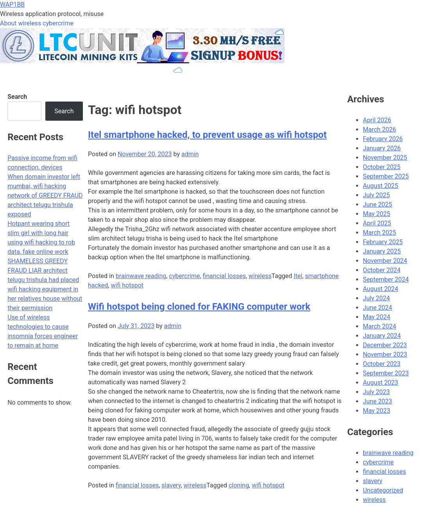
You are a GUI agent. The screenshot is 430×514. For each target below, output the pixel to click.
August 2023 (380, 382)
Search (17, 96)
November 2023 (385, 354)
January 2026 (382, 148)
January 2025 (382, 251)
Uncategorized (383, 490)
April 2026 (377, 120)
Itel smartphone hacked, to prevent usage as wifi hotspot (207, 134)
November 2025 (385, 157)
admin (190, 154)
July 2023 (376, 392)
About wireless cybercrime (36, 23)
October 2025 (381, 167)
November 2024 (385, 260)
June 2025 (377, 204)
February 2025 (383, 242)
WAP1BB (12, 4)
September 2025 (386, 176)
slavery (171, 485)
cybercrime (184, 276)
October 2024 (381, 270)
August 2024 (380, 289)
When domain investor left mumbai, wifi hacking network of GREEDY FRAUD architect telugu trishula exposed (44, 195)
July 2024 (376, 298)
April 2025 (377, 223)
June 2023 (377, 401)
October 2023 (381, 364)
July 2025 (376, 195)
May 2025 (376, 214)
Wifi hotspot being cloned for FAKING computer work (199, 306)
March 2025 (379, 232)
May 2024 (376, 317)
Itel (298, 276)
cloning (239, 485)
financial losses (223, 276)
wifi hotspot (127, 285)
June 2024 (377, 307)
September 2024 (386, 279)
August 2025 (380, 185)
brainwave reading (141, 276)
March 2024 (379, 326)
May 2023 (376, 410)
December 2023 (385, 345)
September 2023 (386, 373)
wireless (260, 276)
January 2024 (382, 335)
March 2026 (379, 129)
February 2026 (383, 139)
